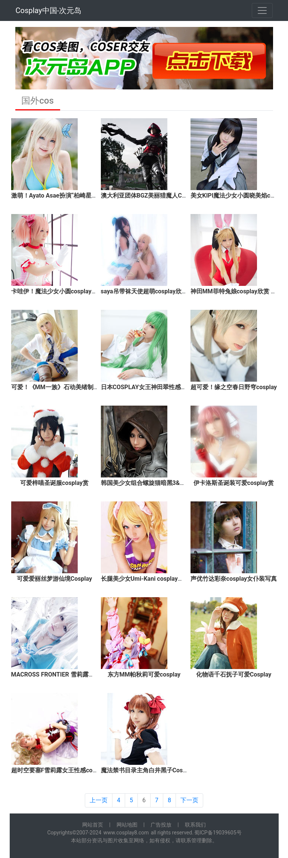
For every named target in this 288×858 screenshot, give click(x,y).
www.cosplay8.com (126, 833)
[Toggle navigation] (262, 10)
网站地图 (127, 825)
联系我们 (195, 825)
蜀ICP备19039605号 (218, 833)
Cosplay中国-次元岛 (49, 10)
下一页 (189, 800)
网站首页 (92, 825)
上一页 (99, 800)
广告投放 (161, 825)
